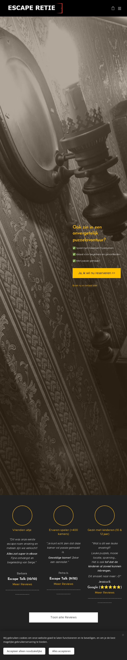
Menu (119, 8)
